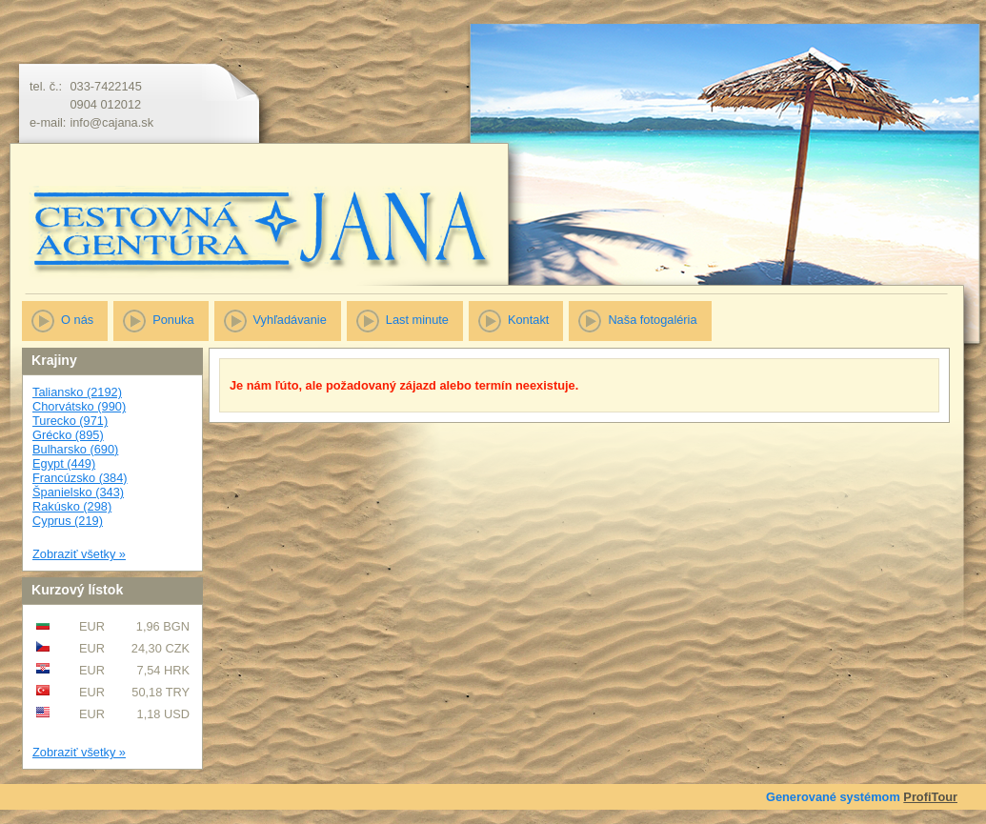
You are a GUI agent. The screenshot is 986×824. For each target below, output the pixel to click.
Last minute (417, 319)
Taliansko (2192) (77, 392)
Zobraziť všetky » (79, 554)
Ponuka (172, 319)
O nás (77, 319)
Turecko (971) (70, 420)
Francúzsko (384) (80, 478)
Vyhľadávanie (290, 319)
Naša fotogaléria (652, 319)
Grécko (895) (68, 435)
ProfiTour (930, 797)
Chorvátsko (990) (79, 406)
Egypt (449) (63, 463)
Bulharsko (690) (75, 449)
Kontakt (528, 319)
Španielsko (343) (78, 492)
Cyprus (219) (67, 520)
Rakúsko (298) (71, 506)
